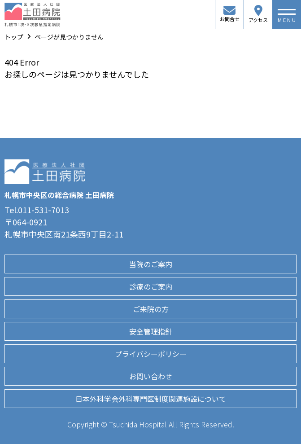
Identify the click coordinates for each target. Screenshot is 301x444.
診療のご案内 (150, 286)
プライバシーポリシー (151, 353)
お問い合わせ (150, 376)
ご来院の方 (151, 308)
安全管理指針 (150, 331)
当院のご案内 (150, 264)
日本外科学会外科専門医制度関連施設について (150, 398)
